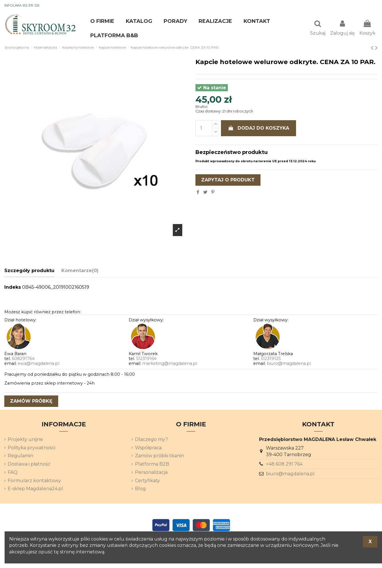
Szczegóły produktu (29, 271)
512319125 (271, 359)
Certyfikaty (147, 481)
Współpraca (148, 448)
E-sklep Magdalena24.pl (35, 489)
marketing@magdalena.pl (169, 364)
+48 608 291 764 (284, 464)
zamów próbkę (31, 401)
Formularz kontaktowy (34, 481)
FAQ (12, 473)
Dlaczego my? (151, 440)
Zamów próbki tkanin (159, 456)
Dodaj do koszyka (258, 128)
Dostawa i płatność (29, 464)
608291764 (23, 359)
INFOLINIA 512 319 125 (21, 5)
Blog (140, 489)
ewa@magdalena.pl (38, 364)
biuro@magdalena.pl (289, 364)
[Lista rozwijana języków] (367, 5)
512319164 (146, 359)
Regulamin (20, 456)
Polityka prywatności (31, 448)
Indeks (12, 287)
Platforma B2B (152, 464)
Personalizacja (151, 473)
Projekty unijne (25, 440)
